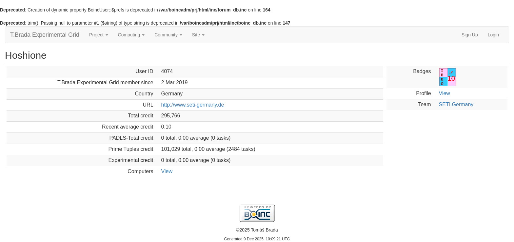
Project (98, 34)
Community (168, 34)
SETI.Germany (456, 104)
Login (493, 34)
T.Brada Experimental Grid (44, 34)
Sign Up (470, 34)
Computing (131, 34)
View (166, 171)
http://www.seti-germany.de (192, 105)
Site (198, 34)
